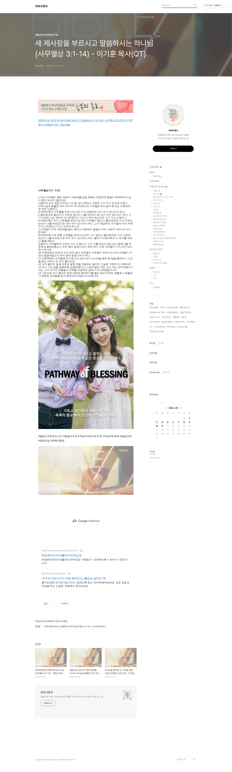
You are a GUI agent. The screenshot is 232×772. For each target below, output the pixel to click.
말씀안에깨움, (167, 322)
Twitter (166, 372)
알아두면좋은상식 (160, 219)
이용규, (184, 317)
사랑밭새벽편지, (172, 312)
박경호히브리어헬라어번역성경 (62, 555)
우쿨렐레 (156, 287)
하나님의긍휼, (172, 307)
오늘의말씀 (157, 229)
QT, (151, 327)
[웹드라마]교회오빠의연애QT (165, 238)
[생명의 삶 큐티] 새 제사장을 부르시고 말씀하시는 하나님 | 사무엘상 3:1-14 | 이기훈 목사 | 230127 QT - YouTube (85, 122)
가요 (154, 275)
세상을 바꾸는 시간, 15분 (163, 197)
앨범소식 (156, 253)
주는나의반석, (154, 322)
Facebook (154, 372)
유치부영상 (154, 181)
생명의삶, (176, 317)
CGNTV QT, (155, 317)
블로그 (152, 172)
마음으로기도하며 (158, 186)
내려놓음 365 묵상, (157, 312)
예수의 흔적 (157, 200)
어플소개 (156, 191)
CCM (155, 257)
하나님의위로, (159, 327)
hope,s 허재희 (159, 225)
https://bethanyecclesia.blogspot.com (60, 550)
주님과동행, (154, 307)
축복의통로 (41, 6)
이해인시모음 (158, 241)
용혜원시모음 (158, 244)
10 (157, 426)
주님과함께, (190, 322)
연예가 (152, 268)
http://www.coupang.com (54, 573)
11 (162, 426)
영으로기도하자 (156, 249)
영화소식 (156, 272)
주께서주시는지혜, (156, 331)
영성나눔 (156, 203)
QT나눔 (157, 194)
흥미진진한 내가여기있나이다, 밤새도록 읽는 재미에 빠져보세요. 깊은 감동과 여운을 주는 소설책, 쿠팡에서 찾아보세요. (85, 584)
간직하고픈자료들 (160, 263)
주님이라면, (166, 317)
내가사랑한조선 (159, 235)
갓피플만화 (157, 213)
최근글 (152, 343)
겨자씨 (155, 210)
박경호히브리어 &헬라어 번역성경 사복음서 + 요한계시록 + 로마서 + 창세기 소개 (85, 561)
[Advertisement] (86, 521)
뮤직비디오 (157, 260)
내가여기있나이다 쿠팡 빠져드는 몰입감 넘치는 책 (74, 578)
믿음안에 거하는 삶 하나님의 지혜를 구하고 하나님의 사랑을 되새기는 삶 (71, 696)
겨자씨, (163, 307)
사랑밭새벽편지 (159, 232)
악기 (151, 283)
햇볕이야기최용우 (160, 222)
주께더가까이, (179, 322)
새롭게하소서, (184, 307)
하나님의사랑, (182, 327)
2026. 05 (173, 408)
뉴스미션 (156, 206)
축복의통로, (171, 327)
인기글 (161, 343)
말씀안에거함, (185, 312)
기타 (154, 278)
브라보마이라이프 (160, 216)
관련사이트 (181, 759)
